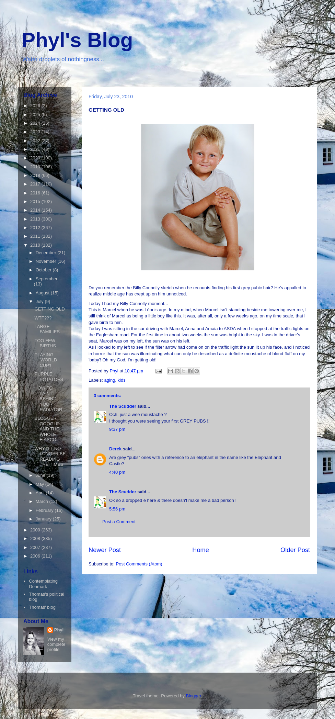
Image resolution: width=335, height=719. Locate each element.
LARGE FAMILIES (47, 329)
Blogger (193, 695)
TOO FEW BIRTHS (45, 343)
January (44, 518)
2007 (36, 547)
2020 (36, 157)
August (43, 292)
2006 (36, 556)
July (40, 301)
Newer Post (105, 550)
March (42, 501)
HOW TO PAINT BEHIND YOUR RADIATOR (48, 398)
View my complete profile (56, 644)
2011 (36, 236)
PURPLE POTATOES (48, 376)
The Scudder (122, 406)
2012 (36, 227)
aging (109, 380)
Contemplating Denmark (43, 583)
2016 (36, 192)
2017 (36, 184)
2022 (36, 140)
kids (122, 380)
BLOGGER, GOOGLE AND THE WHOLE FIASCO (46, 429)
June (41, 475)
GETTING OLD (49, 309)
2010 (36, 245)
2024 (36, 123)
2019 (36, 166)
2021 (36, 149)
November (47, 261)
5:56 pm (117, 509)
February (45, 510)
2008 (36, 538)
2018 (36, 175)
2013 (36, 219)
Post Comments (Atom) (139, 563)
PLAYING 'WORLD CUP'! (45, 360)
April (41, 492)
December (47, 252)
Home (200, 550)
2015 (36, 201)
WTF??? (42, 318)
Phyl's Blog (77, 40)
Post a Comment (119, 521)
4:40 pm (117, 472)
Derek (115, 448)
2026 (36, 105)
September (47, 278)
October (44, 269)
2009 (36, 529)
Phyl (58, 629)
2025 (36, 114)
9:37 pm (117, 429)
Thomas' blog (42, 607)
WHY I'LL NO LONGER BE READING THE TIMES (50, 456)
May (40, 484)
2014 (36, 210)
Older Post (295, 550)
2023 (36, 131)
